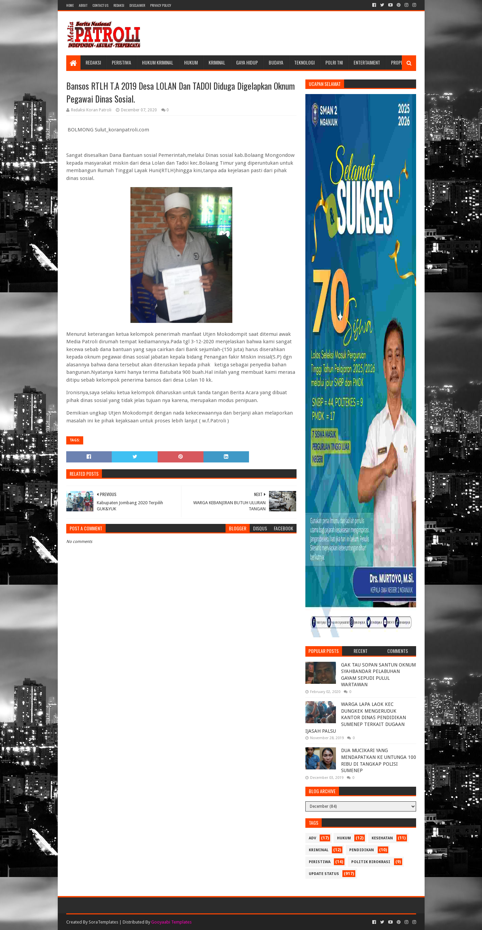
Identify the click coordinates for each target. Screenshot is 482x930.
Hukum (191, 62)
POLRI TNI (334, 62)
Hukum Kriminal (157, 62)
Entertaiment (367, 62)
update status (324, 874)
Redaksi (118, 5)
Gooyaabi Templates (171, 922)
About (83, 5)
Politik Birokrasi (370, 862)
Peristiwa (121, 62)
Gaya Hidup (247, 62)
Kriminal (217, 62)
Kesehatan (382, 838)
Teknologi (304, 62)
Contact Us (100, 5)
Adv (312, 838)
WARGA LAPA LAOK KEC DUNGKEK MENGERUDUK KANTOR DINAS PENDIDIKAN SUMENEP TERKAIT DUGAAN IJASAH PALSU (355, 717)
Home (70, 5)
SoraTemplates (103, 922)
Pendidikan (361, 850)
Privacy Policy (160, 5)
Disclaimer (137, 5)
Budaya (276, 62)
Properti (400, 62)
